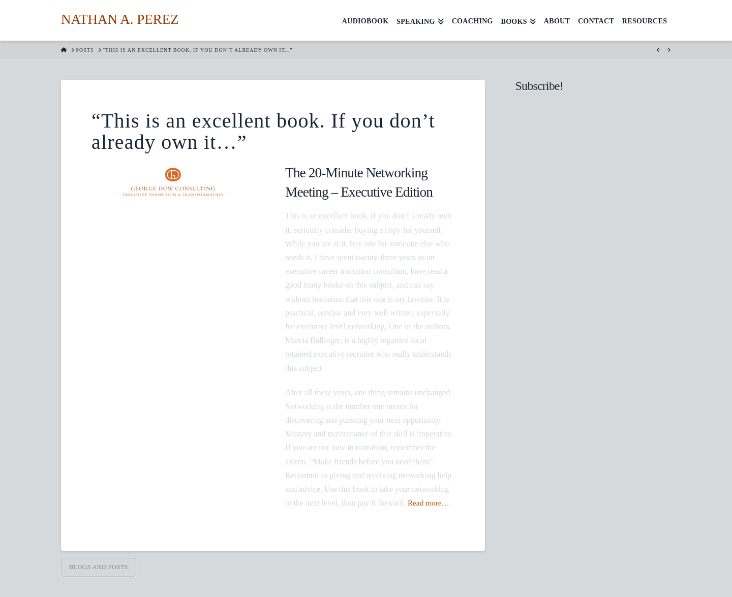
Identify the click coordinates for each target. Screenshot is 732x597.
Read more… (429, 502)
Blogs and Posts (98, 567)
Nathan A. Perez (120, 19)
